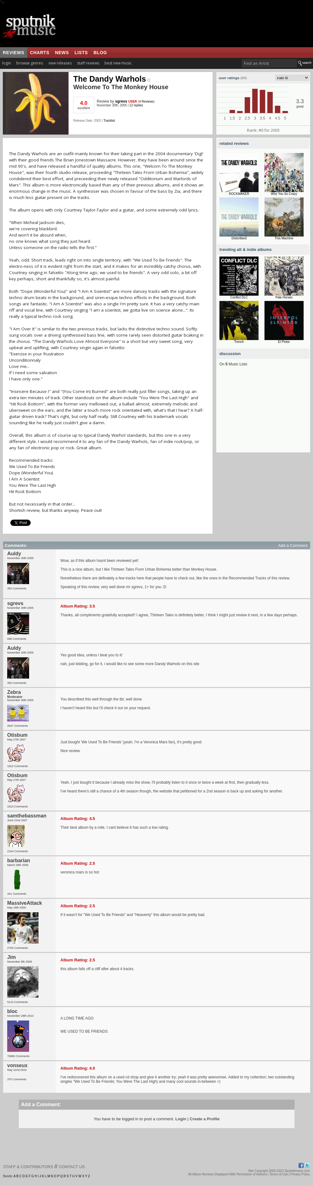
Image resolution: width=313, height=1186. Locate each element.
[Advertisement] (263, 413)
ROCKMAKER (239, 194)
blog (100, 52)
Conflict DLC (239, 297)
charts (39, 52)
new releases (60, 63)
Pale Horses (283, 297)
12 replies (136, 105)
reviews (13, 52)
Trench (239, 342)
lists (81, 52)
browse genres (29, 63)
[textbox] (269, 63)
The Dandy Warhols (111, 78)
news (62, 52)
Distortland (239, 238)
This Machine (284, 238)
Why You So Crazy (284, 194)
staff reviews (88, 63)
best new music (118, 63)
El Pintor (284, 342)
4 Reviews (146, 101)
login (6, 63)
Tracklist (109, 120)
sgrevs (121, 101)
